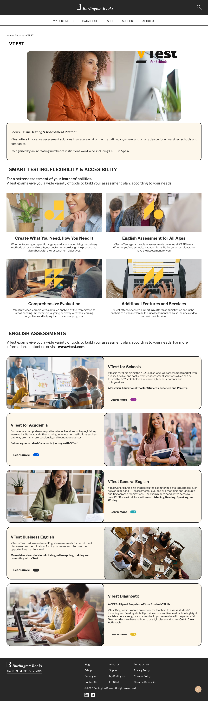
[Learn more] (133, 400)
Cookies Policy (142, 676)
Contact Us (90, 682)
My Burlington (117, 676)
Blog (87, 664)
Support (114, 670)
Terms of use (141, 664)
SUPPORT (128, 21)
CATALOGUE (90, 21)
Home (9, 35)
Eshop (88, 670)
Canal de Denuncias (145, 682)
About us (19, 35)
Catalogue (90, 676)
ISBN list (114, 682)
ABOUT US (148, 21)
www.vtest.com (71, 347)
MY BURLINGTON (63, 21)
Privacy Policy (142, 670)
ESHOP (109, 21)
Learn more (118, 399)
